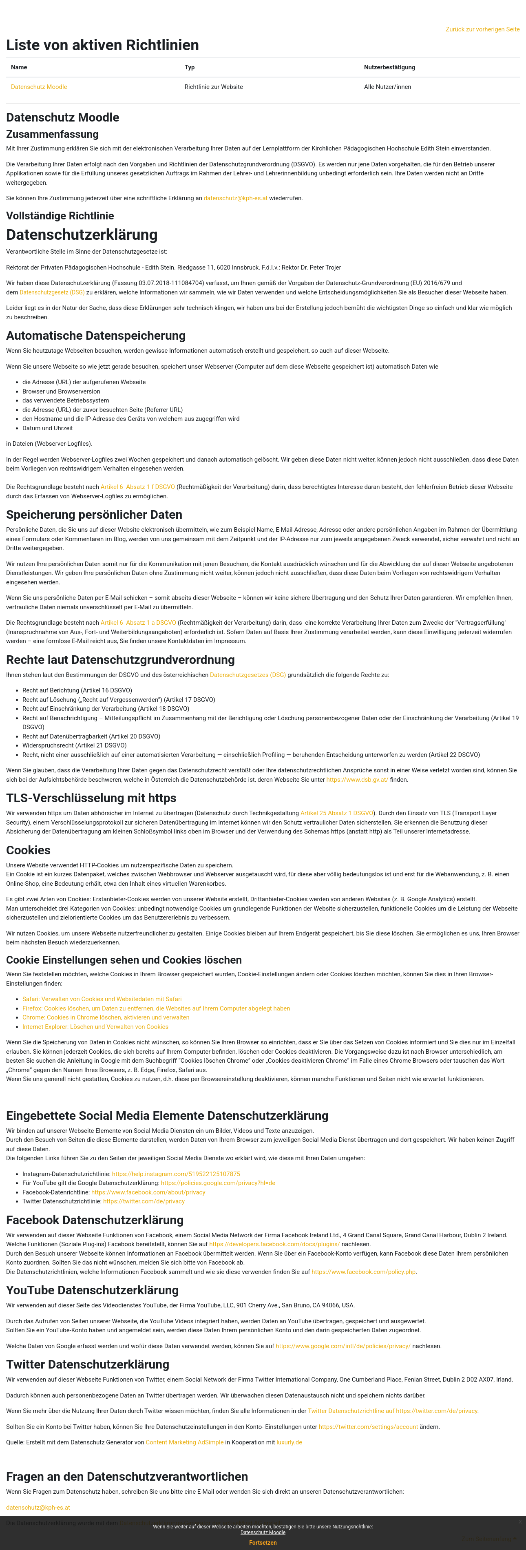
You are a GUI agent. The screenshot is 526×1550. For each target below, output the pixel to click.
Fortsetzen (263, 1542)
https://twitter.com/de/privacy (144, 1201)
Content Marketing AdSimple (185, 1442)
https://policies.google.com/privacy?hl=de (218, 1183)
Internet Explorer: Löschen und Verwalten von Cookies (95, 1026)
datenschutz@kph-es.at (236, 198)
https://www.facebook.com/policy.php (363, 1272)
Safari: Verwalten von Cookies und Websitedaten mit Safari (102, 999)
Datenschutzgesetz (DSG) (52, 292)
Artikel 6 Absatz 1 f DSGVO (138, 487)
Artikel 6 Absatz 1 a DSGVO (138, 622)
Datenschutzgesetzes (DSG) (248, 675)
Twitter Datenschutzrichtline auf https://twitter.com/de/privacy (392, 1411)
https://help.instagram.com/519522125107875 (176, 1174)
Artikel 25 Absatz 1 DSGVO (337, 813)
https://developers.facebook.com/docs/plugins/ (274, 1244)
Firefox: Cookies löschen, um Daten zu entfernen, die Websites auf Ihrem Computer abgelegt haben (156, 1008)
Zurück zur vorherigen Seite (483, 29)
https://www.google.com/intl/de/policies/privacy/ (343, 1346)
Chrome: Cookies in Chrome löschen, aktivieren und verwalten (106, 1017)
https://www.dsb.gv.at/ (358, 779)
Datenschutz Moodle (263, 1532)
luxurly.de (289, 1442)
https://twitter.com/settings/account (368, 1427)
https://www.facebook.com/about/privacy (148, 1192)
